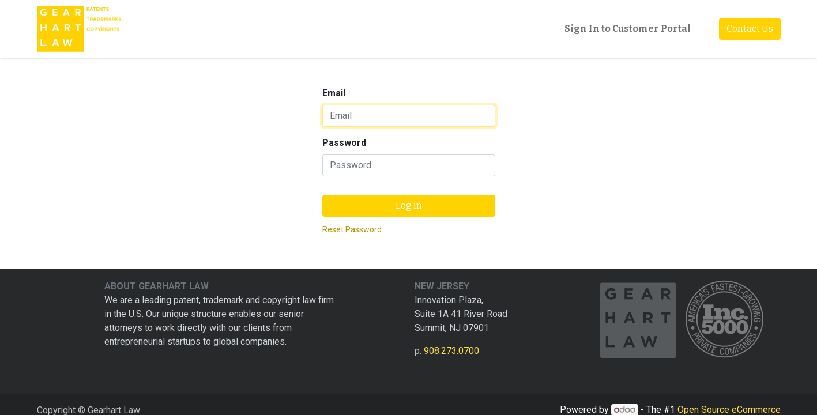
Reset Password (352, 229)
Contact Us (749, 28)
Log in (409, 205)
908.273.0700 (451, 350)
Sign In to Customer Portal (627, 28)
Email (333, 93)
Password (344, 142)
